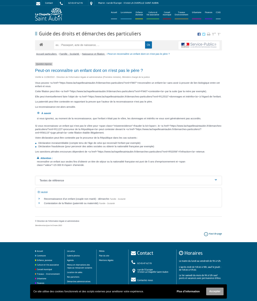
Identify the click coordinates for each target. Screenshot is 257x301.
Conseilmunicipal (167, 13)
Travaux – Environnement (48, 274)
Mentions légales (106, 260)
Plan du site (104, 255)
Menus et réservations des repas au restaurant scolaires (79, 266)
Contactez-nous (145, 280)
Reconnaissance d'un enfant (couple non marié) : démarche (77, 198)
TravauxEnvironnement (181, 13)
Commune (41, 255)
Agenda (70, 260)
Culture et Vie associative (153, 13)
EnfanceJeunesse (139, 13)
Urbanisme (196, 12)
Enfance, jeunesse (44, 260)
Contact (49, 2)
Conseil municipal (44, 269)
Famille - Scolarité (69, 53)
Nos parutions (73, 277)
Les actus (71, 251)
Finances (208, 12)
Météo (102, 251)
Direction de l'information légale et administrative (58, 221)
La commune (126, 12)
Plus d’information (188, 291)
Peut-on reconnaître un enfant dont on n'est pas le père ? (139, 53)
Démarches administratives (78, 281)
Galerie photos (73, 255)
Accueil (114, 12)
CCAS (218, 12)
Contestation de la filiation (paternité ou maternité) (71, 203)
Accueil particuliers (46, 53)
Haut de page (213, 233)
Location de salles (74, 272)
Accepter (214, 291)
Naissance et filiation (93, 53)
